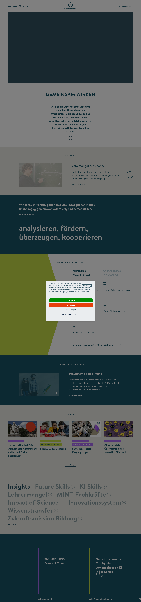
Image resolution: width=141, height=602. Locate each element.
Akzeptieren (71, 300)
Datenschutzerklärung (73, 318)
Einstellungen (71, 310)
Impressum (65, 318)
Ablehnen (71, 305)
